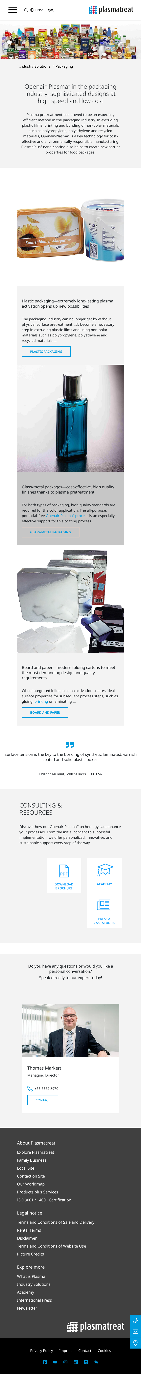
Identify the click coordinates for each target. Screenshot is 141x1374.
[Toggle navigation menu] (12, 10)
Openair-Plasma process (67, 515)
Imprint (65, 1350)
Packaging (64, 66)
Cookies (104, 1350)
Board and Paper (45, 712)
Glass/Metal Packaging (50, 532)
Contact (43, 1100)
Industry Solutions (35, 66)
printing (42, 701)
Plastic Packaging (46, 351)
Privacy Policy (41, 1350)
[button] (23, 10)
